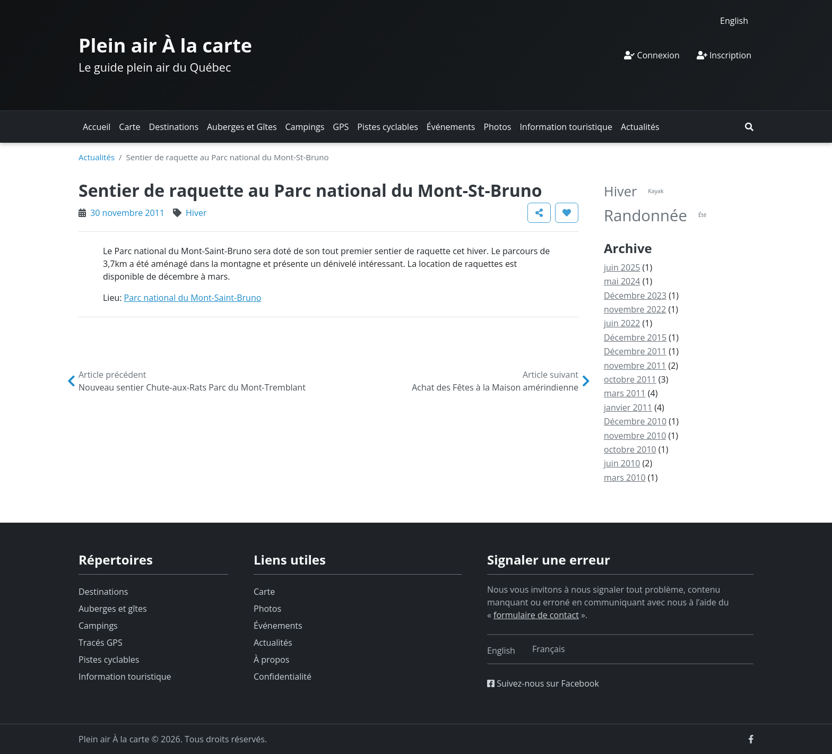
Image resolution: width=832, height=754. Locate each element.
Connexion (651, 55)
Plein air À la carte (165, 45)
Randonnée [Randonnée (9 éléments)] (645, 215)
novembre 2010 (635, 435)
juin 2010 (622, 463)
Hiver (196, 213)
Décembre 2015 (635, 337)
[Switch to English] (734, 20)
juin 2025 (622, 267)
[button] (749, 126)
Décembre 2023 (635, 295)
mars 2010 (625, 477)
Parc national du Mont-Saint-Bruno (193, 298)
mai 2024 (622, 281)
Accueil (96, 127)
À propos (271, 659)
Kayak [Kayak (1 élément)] (655, 191)
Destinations (173, 127)
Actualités (640, 127)
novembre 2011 (635, 365)
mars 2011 (625, 393)
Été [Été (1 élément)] (702, 215)
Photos (497, 127)
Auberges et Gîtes (242, 127)
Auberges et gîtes (113, 608)
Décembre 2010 (635, 421)
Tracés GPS (101, 642)
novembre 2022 (635, 309)
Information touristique (565, 127)
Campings (305, 127)
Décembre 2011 (635, 351)
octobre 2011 (630, 379)
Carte (129, 127)
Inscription (724, 55)
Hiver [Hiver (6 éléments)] (620, 191)
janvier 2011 (628, 407)
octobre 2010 (630, 449)
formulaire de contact (536, 615)
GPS (341, 127)
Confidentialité (282, 676)
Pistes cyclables (387, 127)
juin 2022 (622, 323)
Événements (451, 127)
